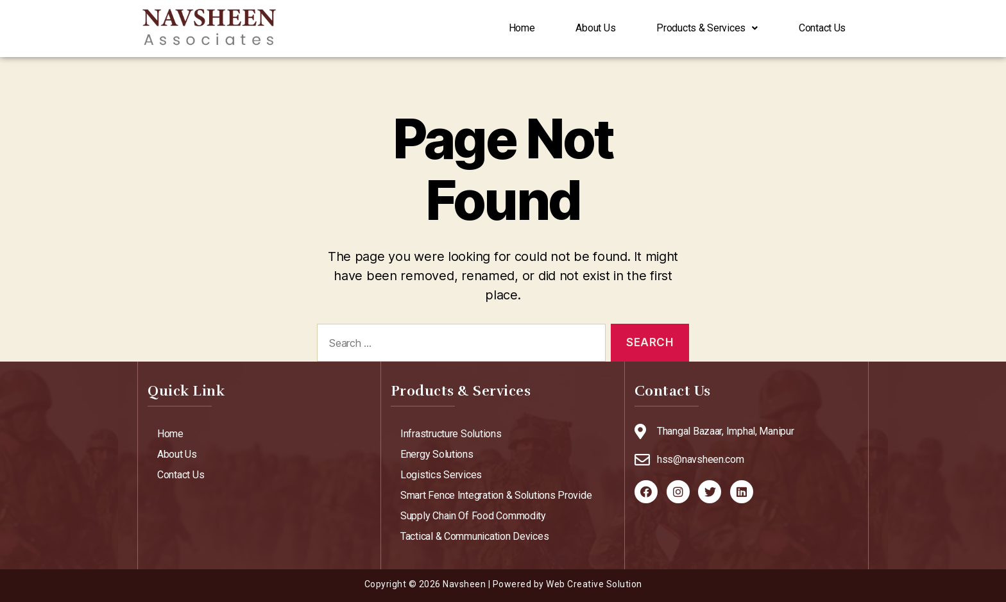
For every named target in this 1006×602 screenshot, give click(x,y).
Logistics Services (441, 475)
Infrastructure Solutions (451, 434)
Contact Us (822, 28)
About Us (595, 28)
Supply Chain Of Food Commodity (473, 516)
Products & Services (707, 28)
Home (522, 28)
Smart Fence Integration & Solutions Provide (496, 495)
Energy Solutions (436, 454)
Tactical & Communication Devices (474, 536)
